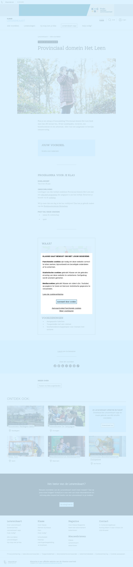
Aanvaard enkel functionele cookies (66, 308)
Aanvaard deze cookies (66, 302)
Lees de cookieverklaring (53, 294)
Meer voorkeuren (66, 311)
